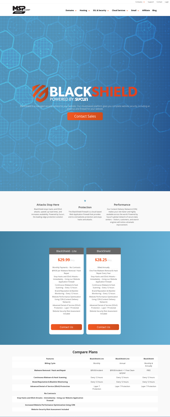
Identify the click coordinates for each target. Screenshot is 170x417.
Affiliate (146, 10)
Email (133, 10)
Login (167, 2)
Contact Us (66, 327)
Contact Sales (85, 116)
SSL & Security (99, 10)
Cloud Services (118, 10)
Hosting (83, 10)
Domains (70, 10)
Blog (154, 10)
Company (138, 2)
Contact (159, 2)
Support (151, 2)
